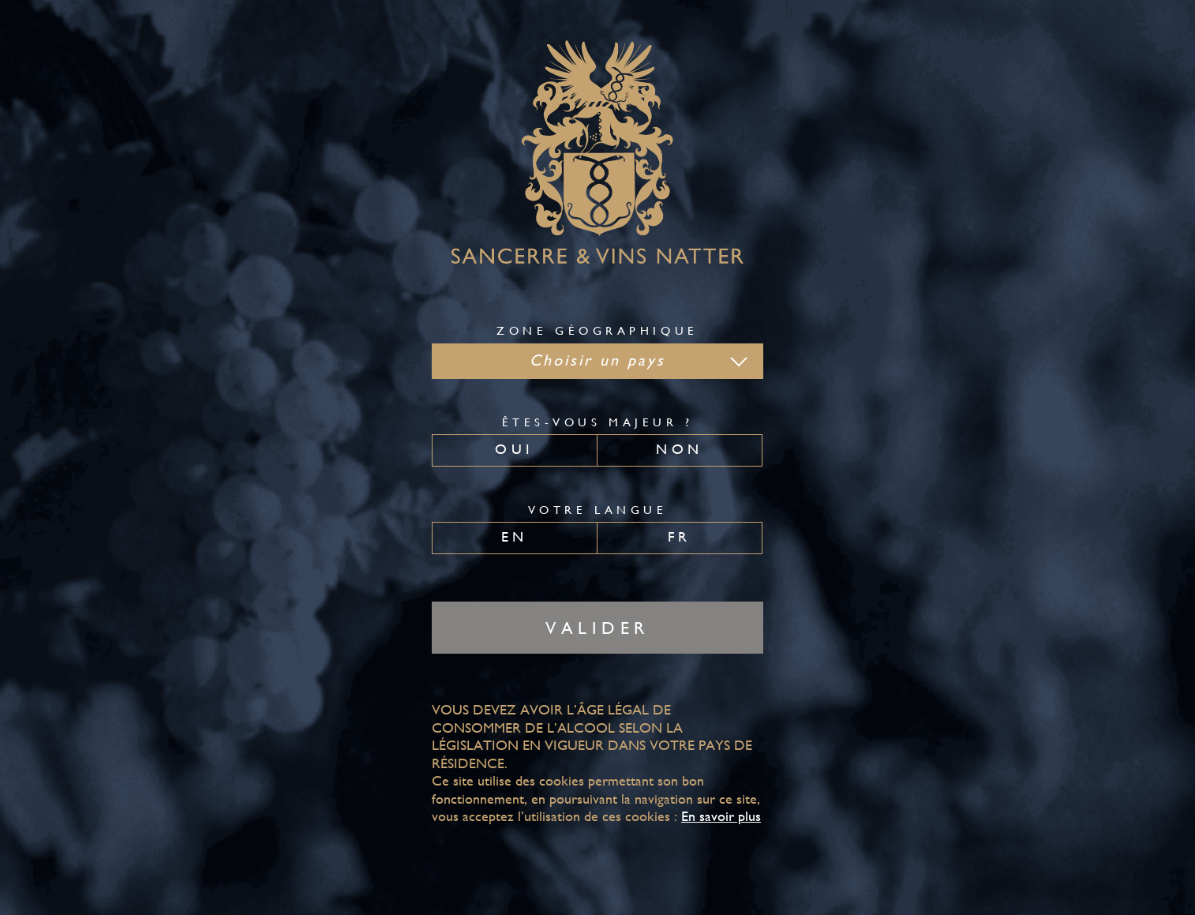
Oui (514, 449)
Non (679, 449)
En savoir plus (721, 816)
